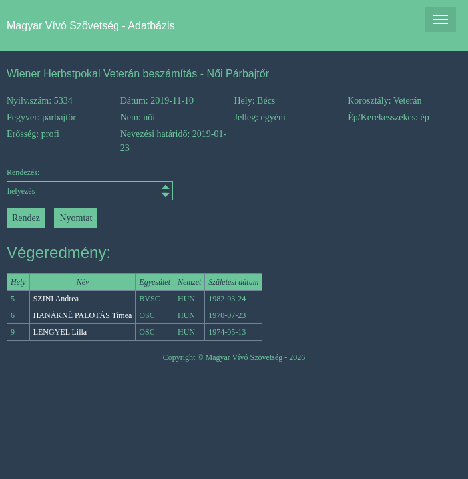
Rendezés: (63, 184)
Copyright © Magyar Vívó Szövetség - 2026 (234, 357)
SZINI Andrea (56, 298)
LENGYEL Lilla (60, 332)
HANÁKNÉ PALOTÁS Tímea (82, 315)
